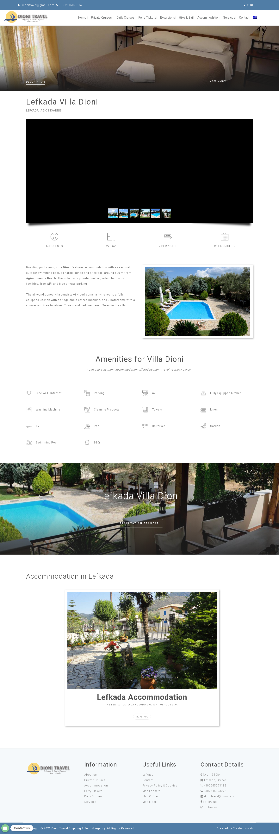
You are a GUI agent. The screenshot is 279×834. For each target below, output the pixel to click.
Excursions (167, 17)
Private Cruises (101, 17)
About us (90, 774)
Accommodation (208, 17)
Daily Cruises (125, 17)
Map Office (150, 796)
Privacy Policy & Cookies (159, 785)
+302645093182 (215, 785)
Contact (244, 17)
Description (35, 81)
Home (82, 17)
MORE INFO (142, 716)
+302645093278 (215, 791)
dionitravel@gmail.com (220, 796)
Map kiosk (149, 801)
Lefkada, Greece (215, 780)
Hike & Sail (186, 17)
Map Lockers (151, 791)
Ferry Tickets (147, 17)
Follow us (210, 801)
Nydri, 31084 (212, 774)
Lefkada (147, 774)
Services (229, 17)
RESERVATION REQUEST (139, 523)
